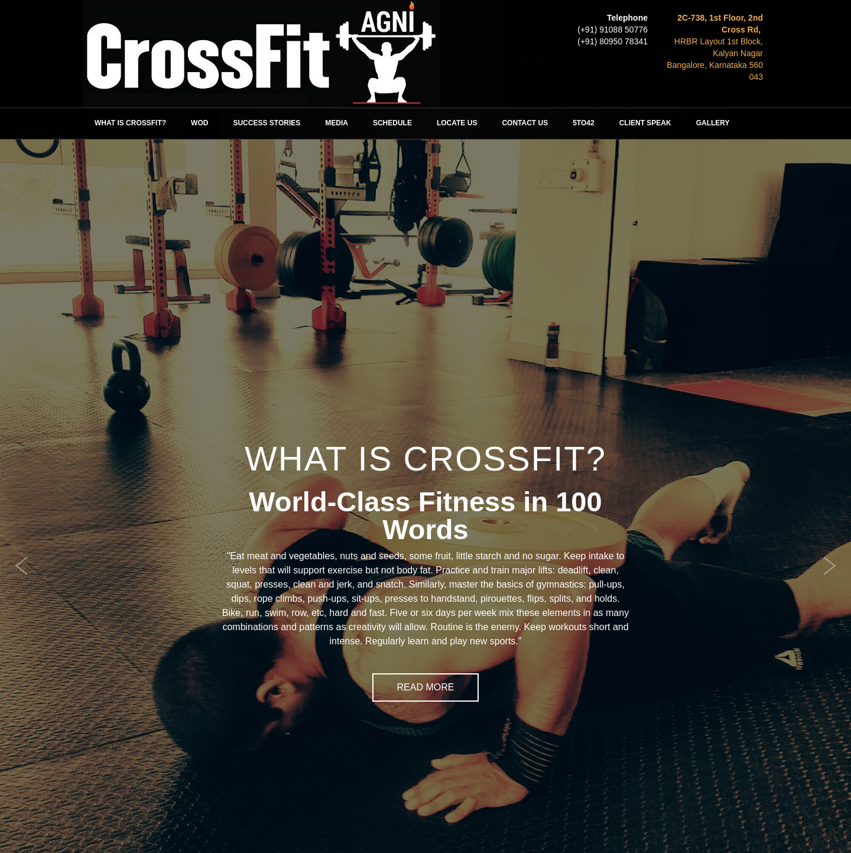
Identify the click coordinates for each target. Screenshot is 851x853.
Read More (425, 687)
